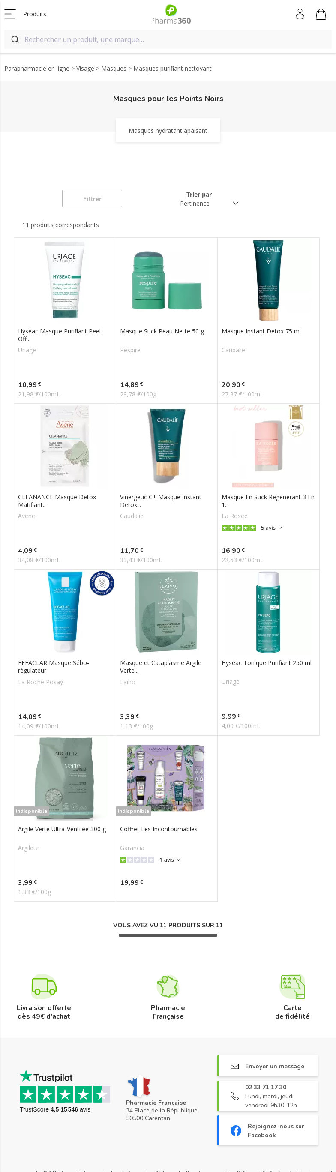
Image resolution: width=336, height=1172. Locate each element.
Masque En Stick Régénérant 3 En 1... (268, 501)
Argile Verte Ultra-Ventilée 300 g (62, 829)
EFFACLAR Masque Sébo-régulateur (53, 666)
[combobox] (168, 39)
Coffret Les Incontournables (159, 829)
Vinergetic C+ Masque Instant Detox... (160, 501)
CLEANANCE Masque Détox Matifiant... (57, 501)
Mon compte (300, 14)
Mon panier (321, 15)
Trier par (199, 194)
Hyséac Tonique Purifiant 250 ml (267, 663)
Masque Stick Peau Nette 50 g (162, 331)
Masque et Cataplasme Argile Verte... (160, 666)
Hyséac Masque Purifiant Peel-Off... (60, 335)
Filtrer (92, 199)
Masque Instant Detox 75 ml (261, 331)
